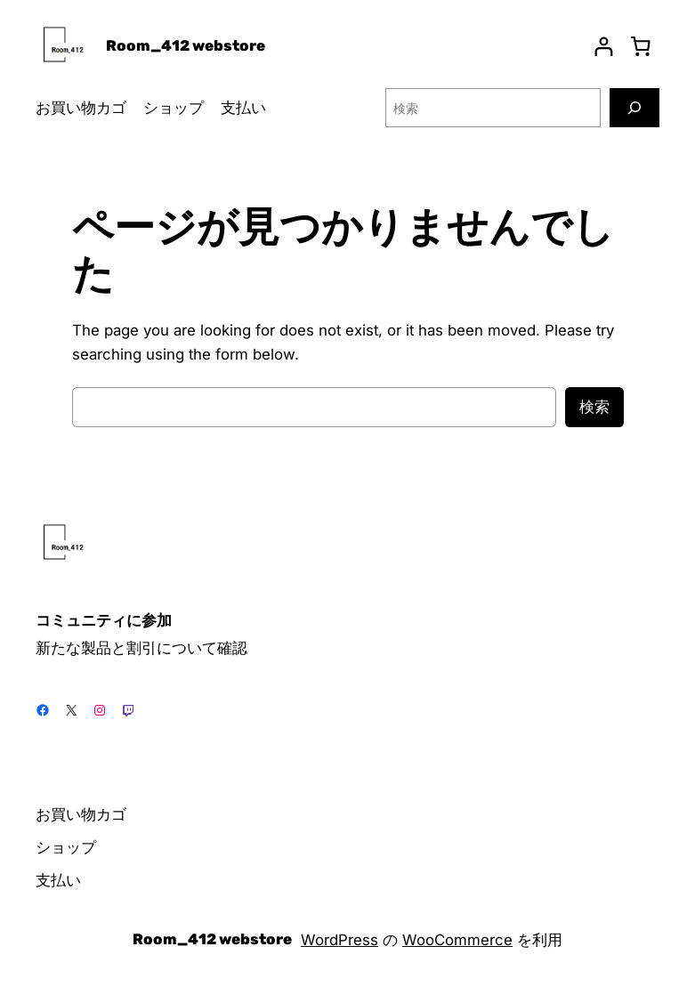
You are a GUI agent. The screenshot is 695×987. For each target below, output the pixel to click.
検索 (594, 407)
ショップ (173, 108)
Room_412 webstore (185, 45)
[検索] (634, 107)
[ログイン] (604, 46)
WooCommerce (457, 940)
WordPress (339, 940)
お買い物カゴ (81, 108)
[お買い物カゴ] (640, 46)
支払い (243, 108)
